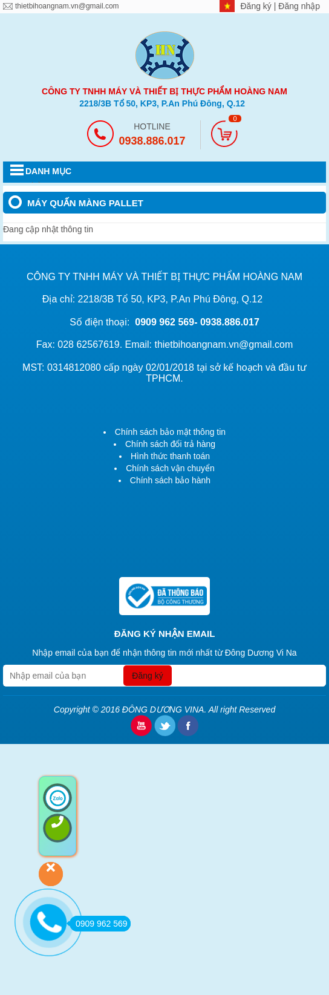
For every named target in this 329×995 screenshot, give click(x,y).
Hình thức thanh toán (170, 456)
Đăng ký (257, 6)
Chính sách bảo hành (170, 480)
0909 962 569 (99, 923)
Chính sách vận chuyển (170, 468)
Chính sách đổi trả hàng (170, 444)
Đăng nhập (299, 6)
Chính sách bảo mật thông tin (170, 432)
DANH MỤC (48, 171)
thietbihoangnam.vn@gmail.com (67, 6)
